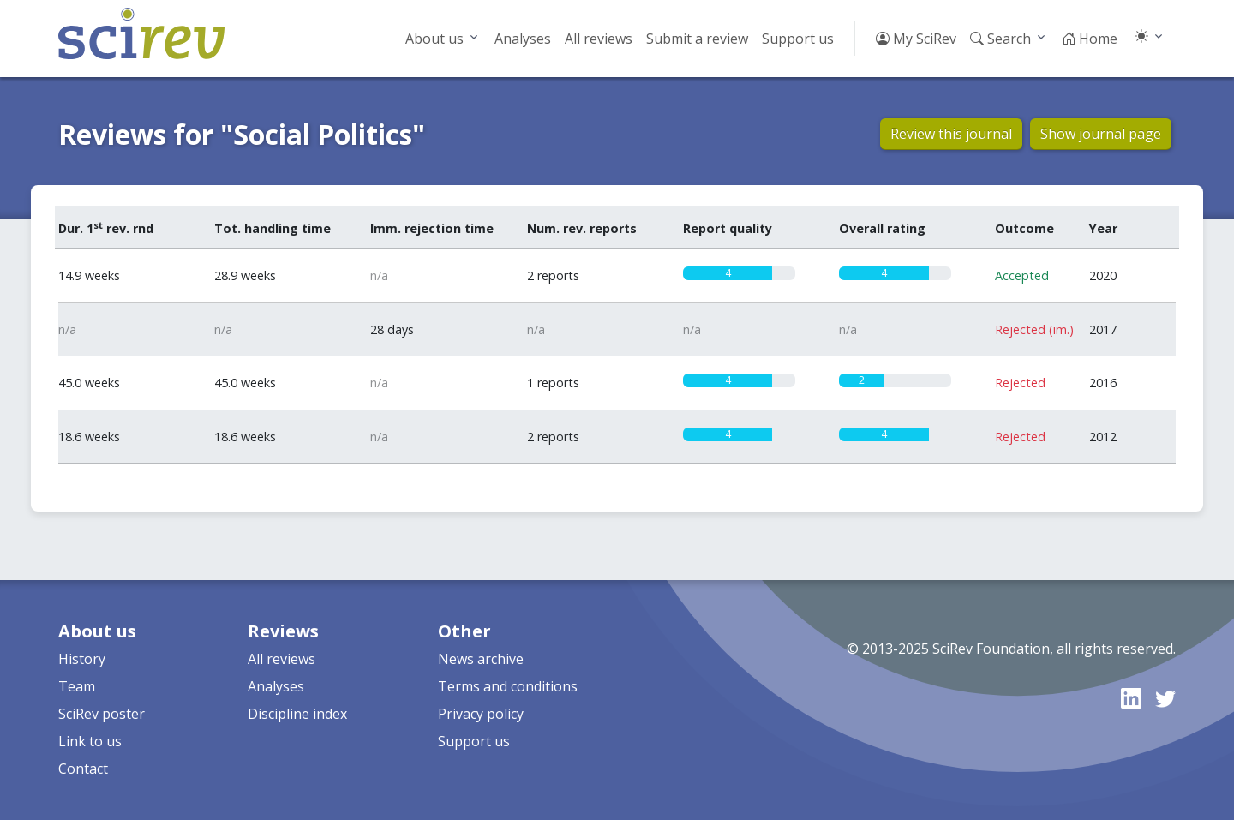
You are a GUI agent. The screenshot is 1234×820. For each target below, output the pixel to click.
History (81, 658)
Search (1000, 38)
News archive (481, 658)
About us (434, 38)
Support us (798, 38)
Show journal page (1100, 133)
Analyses (522, 38)
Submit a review (697, 38)
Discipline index (297, 713)
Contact (83, 768)
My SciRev (916, 38)
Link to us (90, 741)
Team (76, 686)
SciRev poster (101, 713)
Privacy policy (481, 713)
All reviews (598, 38)
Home (1089, 38)
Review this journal (951, 133)
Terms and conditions (508, 686)
